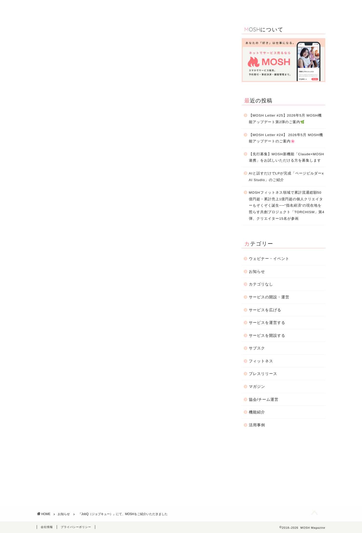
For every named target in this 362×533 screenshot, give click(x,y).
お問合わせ (302, 8)
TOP (109, 8)
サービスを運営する (267, 322)
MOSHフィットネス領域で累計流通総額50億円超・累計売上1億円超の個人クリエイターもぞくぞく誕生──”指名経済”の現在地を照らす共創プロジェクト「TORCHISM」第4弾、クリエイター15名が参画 (287, 205)
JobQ (195, 183)
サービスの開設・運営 (238, 8)
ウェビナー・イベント (193, 8)
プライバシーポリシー (76, 526)
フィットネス (261, 361)
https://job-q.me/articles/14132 (72, 229)
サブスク (257, 348)
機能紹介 (131, 8)
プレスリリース (263, 373)
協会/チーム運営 (263, 399)
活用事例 (157, 8)
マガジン (257, 386)
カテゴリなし (261, 284)
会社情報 (47, 526)
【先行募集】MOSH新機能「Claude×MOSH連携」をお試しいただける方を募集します (286, 157)
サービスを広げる (265, 310)
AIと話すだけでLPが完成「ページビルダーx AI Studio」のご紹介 (286, 176)
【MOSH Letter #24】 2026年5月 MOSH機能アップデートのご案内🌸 (286, 138)
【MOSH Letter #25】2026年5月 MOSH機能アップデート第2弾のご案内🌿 (285, 119)
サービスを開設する (267, 335)
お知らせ (274, 8)
